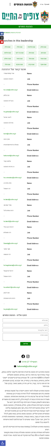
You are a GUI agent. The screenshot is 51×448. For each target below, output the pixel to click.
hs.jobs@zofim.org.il (10, 309)
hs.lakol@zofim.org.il (11, 199)
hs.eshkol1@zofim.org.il (12, 287)
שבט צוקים (19, 64)
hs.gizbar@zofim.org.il (11, 112)
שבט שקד (43, 64)
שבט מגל (31, 59)
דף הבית (18, 33)
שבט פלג (7, 64)
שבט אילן (7, 47)
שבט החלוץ (7, 59)
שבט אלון (43, 47)
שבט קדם (31, 64)
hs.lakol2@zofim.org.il (11, 221)
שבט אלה (19, 47)
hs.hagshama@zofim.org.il (13, 265)
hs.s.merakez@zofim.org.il (12, 178)
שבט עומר (43, 59)
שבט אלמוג (7, 53)
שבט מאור (19, 59)
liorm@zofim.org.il (10, 134)
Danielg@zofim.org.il (10, 243)
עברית (41, 4)
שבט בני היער (20, 53)
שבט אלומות (31, 47)
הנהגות (13, 33)
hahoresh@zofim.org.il (11, 156)
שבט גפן (43, 53)
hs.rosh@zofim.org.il (10, 90)
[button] (3, 443)
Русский (46, 4)
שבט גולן (31, 53)
